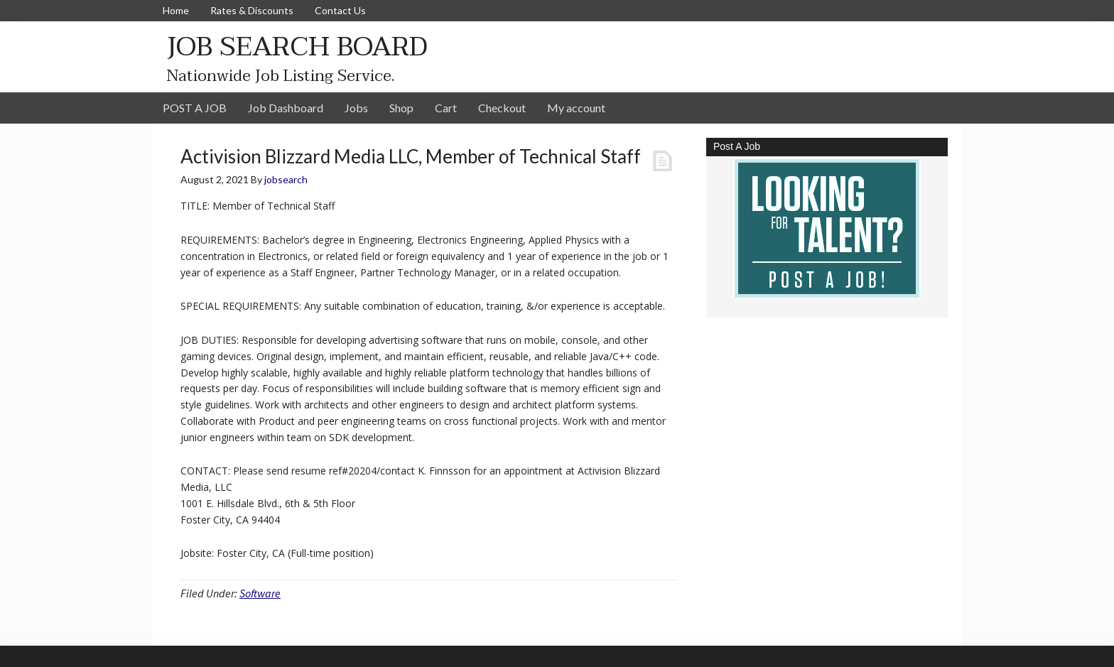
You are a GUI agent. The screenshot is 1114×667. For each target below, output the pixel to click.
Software (260, 593)
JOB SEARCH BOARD (297, 46)
